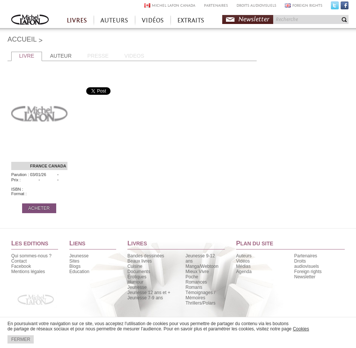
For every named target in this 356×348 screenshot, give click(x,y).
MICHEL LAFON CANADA (173, 5)
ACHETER (38, 208)
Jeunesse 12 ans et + (148, 292)
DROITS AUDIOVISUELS (256, 5)
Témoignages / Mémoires (200, 295)
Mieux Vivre (197, 271)
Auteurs (243, 255)
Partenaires (305, 255)
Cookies (301, 329)
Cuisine (134, 266)
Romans (193, 287)
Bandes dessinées (145, 255)
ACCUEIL (22, 39)
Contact (19, 261)
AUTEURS (114, 20)
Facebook (345, 7)
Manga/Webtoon (201, 266)
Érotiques (137, 276)
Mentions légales (28, 271)
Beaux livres (139, 261)
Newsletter (253, 19)
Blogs (75, 266)
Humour (135, 282)
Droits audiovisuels (306, 263)
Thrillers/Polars (200, 303)
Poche (191, 276)
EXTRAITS (190, 20)
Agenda (243, 271)
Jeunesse (78, 255)
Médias (243, 266)
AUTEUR (61, 56)
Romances (196, 282)
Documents (138, 271)
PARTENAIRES (216, 5)
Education (79, 271)
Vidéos (243, 261)
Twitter (335, 7)
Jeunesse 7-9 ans (145, 297)
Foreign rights (308, 271)
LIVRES (77, 20)
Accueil (30, 20)
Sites (74, 261)
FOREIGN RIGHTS (307, 5)
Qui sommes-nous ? (31, 255)
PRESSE (98, 56)
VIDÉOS (153, 20)
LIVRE (26, 56)
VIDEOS (134, 56)
